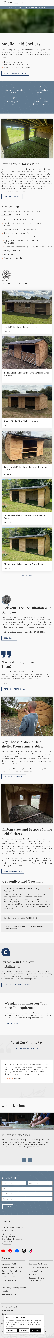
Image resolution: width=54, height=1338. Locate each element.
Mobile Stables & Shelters (12, 1267)
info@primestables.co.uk (19, 632)
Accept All (35, 1330)
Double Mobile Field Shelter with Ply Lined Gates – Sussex (27, 359)
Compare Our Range (38, 1264)
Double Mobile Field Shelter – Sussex (27, 406)
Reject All (24, 1330)
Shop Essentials (8, 1277)
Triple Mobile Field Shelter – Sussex (27, 312)
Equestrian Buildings (10, 1264)
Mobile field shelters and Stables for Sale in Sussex (27, 502)
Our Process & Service (38, 1267)
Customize (11, 1330)
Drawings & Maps (9, 1280)
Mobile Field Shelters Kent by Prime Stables (27, 549)
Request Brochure (9, 1295)
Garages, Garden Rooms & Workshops (11, 1272)
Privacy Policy (7, 1310)
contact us (6, 214)
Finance (32, 1274)
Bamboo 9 (44, 1331)
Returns (5, 1314)
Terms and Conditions (10, 1307)
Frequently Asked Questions (13, 1288)
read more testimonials (27, 1048)
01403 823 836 (40, 632)
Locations (5, 1291)
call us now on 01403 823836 (32, 7)
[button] (2, 1071)
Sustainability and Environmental (36, 1279)
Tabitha (12, 617)
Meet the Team (35, 1271)
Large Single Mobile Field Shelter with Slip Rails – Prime (27, 454)
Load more (27, 576)
